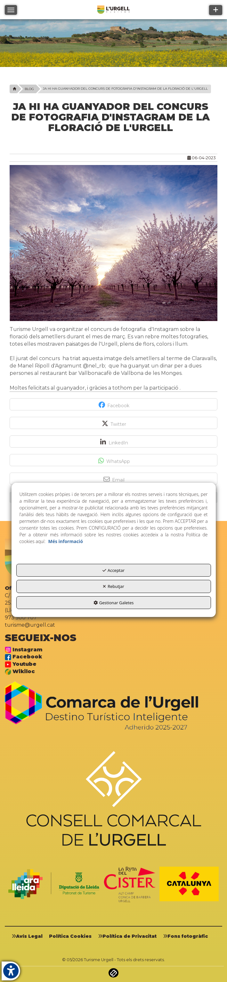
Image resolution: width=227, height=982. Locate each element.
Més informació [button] (65, 541)
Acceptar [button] (113, 570)
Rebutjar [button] (113, 586)
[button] (14, 89)
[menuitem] (29, 935)
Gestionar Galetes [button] (113, 603)
